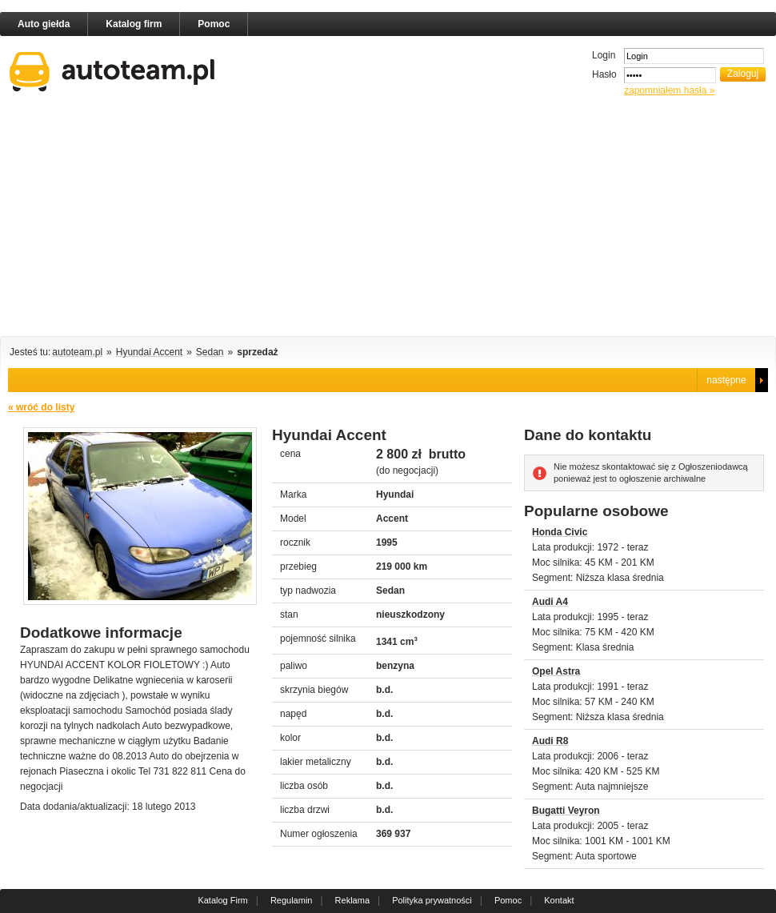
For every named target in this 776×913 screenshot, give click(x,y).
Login (603, 55)
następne (726, 380)
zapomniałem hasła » (669, 90)
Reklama (352, 900)
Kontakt (559, 900)
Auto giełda (44, 24)
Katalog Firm (222, 900)
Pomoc (214, 24)
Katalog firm (134, 24)
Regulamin (291, 900)
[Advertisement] (286, 219)
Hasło (604, 74)
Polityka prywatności (432, 900)
